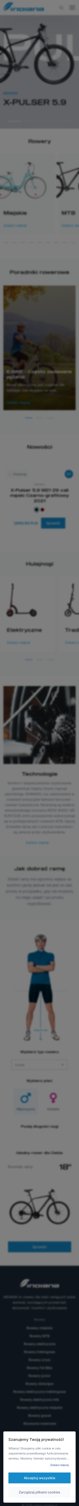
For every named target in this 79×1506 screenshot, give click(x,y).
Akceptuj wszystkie (39, 1478)
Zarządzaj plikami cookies (39, 1492)
